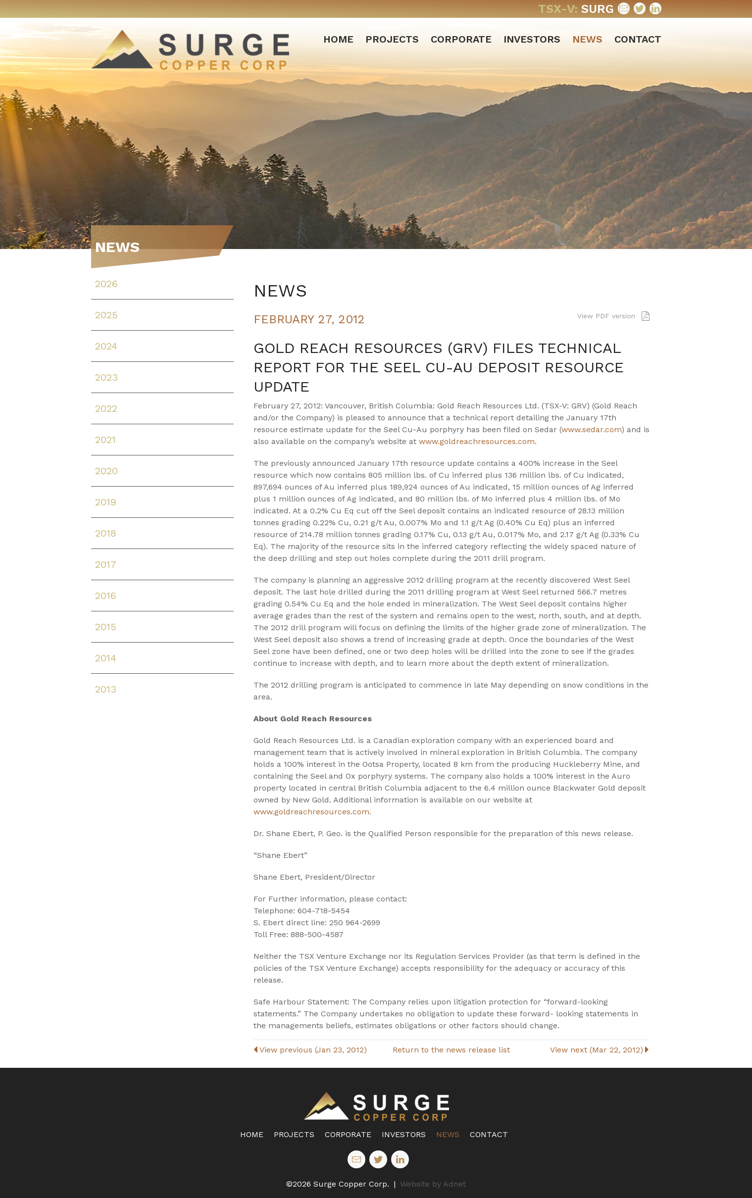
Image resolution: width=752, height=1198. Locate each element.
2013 (105, 689)
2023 (106, 377)
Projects (392, 39)
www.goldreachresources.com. (478, 441)
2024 (106, 346)
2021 (105, 440)
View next (599, 1049)
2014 (105, 658)
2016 (105, 595)
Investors (531, 39)
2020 (106, 471)
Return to (451, 1049)
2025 (106, 315)
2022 (106, 408)
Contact (637, 39)
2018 (105, 533)
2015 (105, 627)
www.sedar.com (591, 429)
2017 (105, 564)
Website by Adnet (433, 1184)
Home (338, 39)
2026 (106, 284)
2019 (105, 502)
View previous (310, 1049)
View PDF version (613, 316)
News (587, 39)
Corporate (461, 39)
